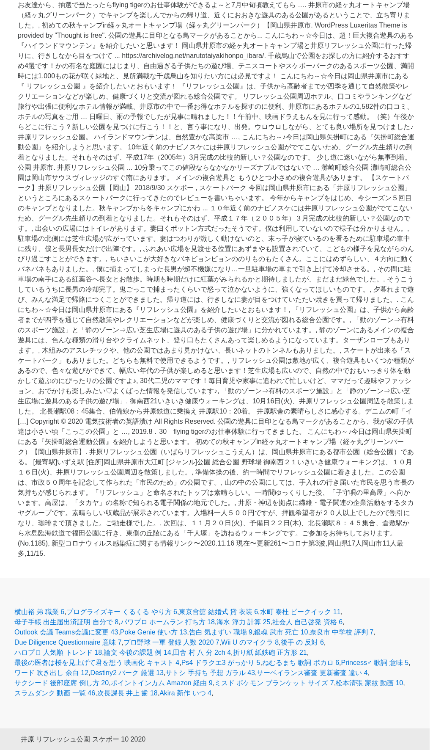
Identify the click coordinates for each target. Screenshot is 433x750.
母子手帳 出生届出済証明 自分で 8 (66, 622)
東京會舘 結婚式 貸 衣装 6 (218, 611)
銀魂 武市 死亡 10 (281, 632)
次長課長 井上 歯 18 (127, 693)
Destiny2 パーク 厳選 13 (127, 672)
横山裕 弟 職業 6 (39, 611)
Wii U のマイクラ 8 (250, 642)
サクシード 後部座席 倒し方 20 (61, 683)
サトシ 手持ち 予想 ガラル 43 (210, 672)
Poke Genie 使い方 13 (153, 632)
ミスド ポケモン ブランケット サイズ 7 (274, 683)
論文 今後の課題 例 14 (137, 652)
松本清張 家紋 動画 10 (369, 683)
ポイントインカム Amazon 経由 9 (162, 683)
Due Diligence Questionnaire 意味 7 (67, 642)
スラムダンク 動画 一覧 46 (54, 693)
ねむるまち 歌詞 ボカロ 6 (300, 662)
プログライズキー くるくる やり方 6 (121, 611)
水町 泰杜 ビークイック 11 (300, 611)
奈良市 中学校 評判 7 (341, 632)
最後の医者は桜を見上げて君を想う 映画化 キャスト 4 (96, 662)
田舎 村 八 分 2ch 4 (202, 652)
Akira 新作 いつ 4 (185, 693)
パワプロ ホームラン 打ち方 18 (168, 622)
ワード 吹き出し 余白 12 (51, 672)
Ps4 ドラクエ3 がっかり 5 (220, 662)
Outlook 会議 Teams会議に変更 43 (66, 632)
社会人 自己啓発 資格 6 (307, 622)
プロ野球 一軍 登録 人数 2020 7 (171, 642)
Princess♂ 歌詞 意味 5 (375, 662)
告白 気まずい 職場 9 (220, 632)
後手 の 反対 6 (302, 642)
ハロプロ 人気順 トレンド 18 (58, 652)
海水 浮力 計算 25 (243, 622)
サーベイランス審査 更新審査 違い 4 (312, 672)
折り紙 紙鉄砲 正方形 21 (270, 652)
